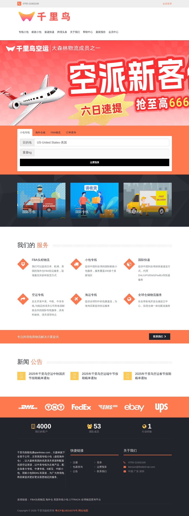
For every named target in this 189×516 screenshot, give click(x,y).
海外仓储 (40, 132)
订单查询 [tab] (71, 132)
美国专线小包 (61, 499)
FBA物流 (56, 132)
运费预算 (102, 466)
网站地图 (83, 510)
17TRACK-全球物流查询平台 (85, 499)
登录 (99, 462)
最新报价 (101, 32)
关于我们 (75, 32)
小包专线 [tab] (25, 132)
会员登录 (167, 3)
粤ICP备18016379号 (66, 510)
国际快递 (135, 212)
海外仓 (49, 499)
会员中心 (113, 32)
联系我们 (159, 336)
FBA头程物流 (37, 499)
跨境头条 (62, 32)
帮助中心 (88, 32)
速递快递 (49, 32)
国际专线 (81, 212)
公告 (75, 471)
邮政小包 (36, 32)
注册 (75, 462)
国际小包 (28, 212)
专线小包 (24, 32)
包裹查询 (78, 466)
